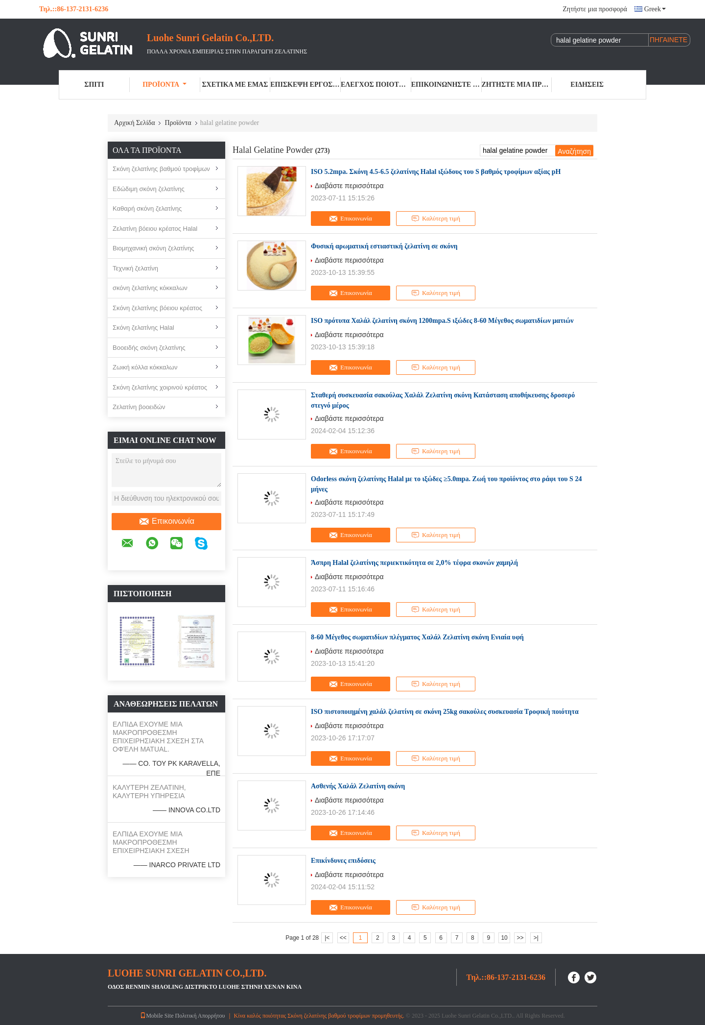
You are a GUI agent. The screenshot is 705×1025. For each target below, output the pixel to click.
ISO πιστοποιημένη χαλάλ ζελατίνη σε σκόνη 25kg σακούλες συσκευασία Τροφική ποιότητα (445, 711)
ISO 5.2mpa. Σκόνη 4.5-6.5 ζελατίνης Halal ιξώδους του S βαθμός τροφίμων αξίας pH (436, 171)
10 (504, 937)
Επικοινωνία (166, 521)
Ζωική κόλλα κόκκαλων (145, 367)
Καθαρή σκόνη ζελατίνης (147, 208)
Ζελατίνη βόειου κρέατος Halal (155, 228)
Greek (655, 9)
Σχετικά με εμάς (235, 84)
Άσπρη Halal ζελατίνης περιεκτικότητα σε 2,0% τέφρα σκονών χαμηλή (414, 562)
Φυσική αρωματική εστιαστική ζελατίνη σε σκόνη (384, 246)
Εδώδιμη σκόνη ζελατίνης (149, 189)
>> (520, 937)
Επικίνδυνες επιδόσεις (343, 860)
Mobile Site (156, 1015)
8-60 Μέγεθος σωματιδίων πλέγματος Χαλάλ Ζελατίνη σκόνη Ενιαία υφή (417, 637)
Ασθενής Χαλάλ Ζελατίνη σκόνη (358, 786)
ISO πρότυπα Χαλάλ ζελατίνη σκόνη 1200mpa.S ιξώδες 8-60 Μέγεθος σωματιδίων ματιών (442, 320)
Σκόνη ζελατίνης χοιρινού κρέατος (160, 387)
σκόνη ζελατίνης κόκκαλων (150, 288)
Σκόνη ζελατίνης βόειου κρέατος (157, 308)
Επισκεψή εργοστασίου (305, 84)
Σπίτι (94, 84)
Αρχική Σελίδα (134, 122)
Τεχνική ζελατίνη (135, 268)
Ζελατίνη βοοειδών (139, 407)
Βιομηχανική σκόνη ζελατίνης (153, 248)
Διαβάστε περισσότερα (349, 186)
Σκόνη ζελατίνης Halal (143, 327)
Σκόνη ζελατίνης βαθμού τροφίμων (161, 168)
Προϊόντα (164, 84)
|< (327, 937)
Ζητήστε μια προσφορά (595, 9)
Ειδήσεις (587, 84)
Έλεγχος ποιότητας (376, 84)
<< (343, 937)
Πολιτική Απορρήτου (200, 1015)
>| (536, 937)
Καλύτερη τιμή (435, 218)
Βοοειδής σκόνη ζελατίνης (149, 347)
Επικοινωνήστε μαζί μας (446, 84)
